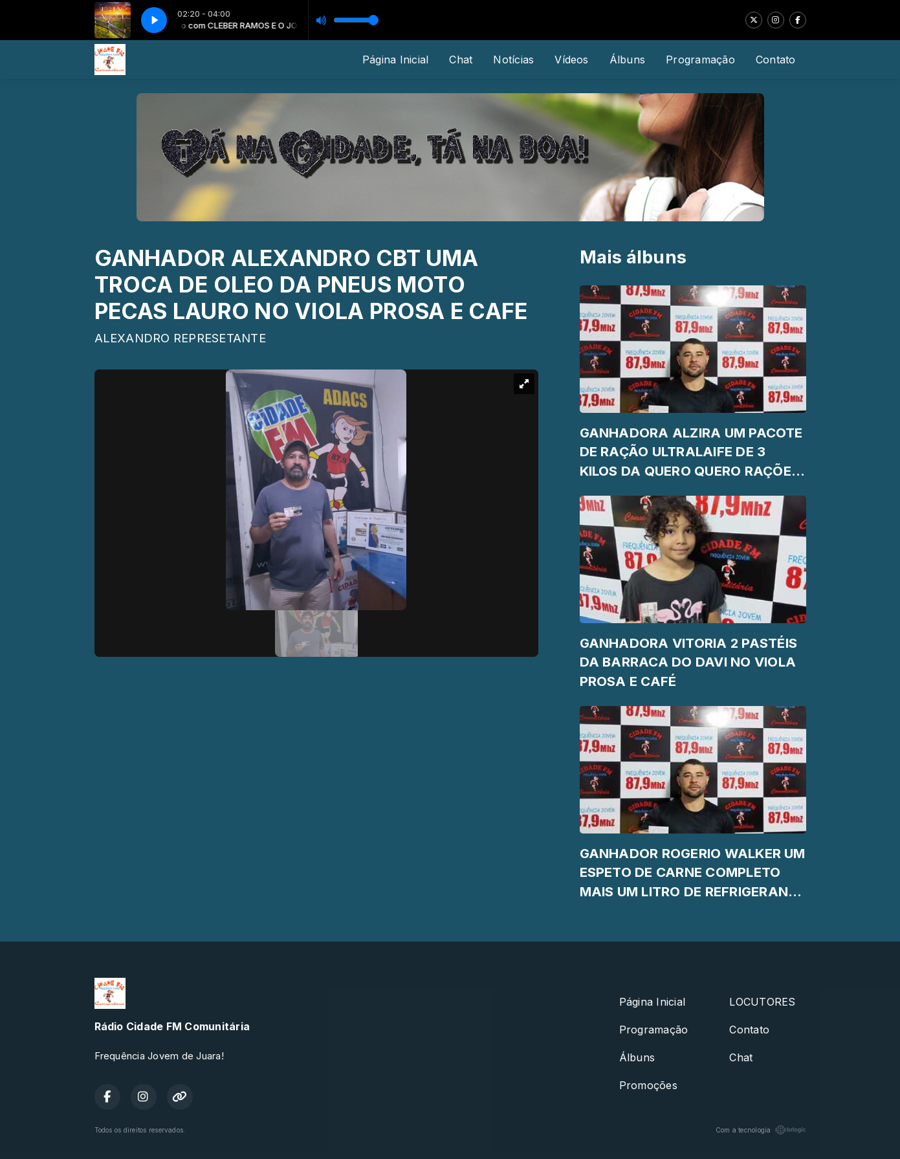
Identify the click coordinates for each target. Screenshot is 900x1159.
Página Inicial (395, 59)
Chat (460, 59)
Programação (700, 59)
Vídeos (571, 59)
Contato (776, 59)
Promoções (648, 1085)
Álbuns (627, 59)
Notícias (513, 59)
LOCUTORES (762, 1001)
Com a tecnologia (761, 1129)
